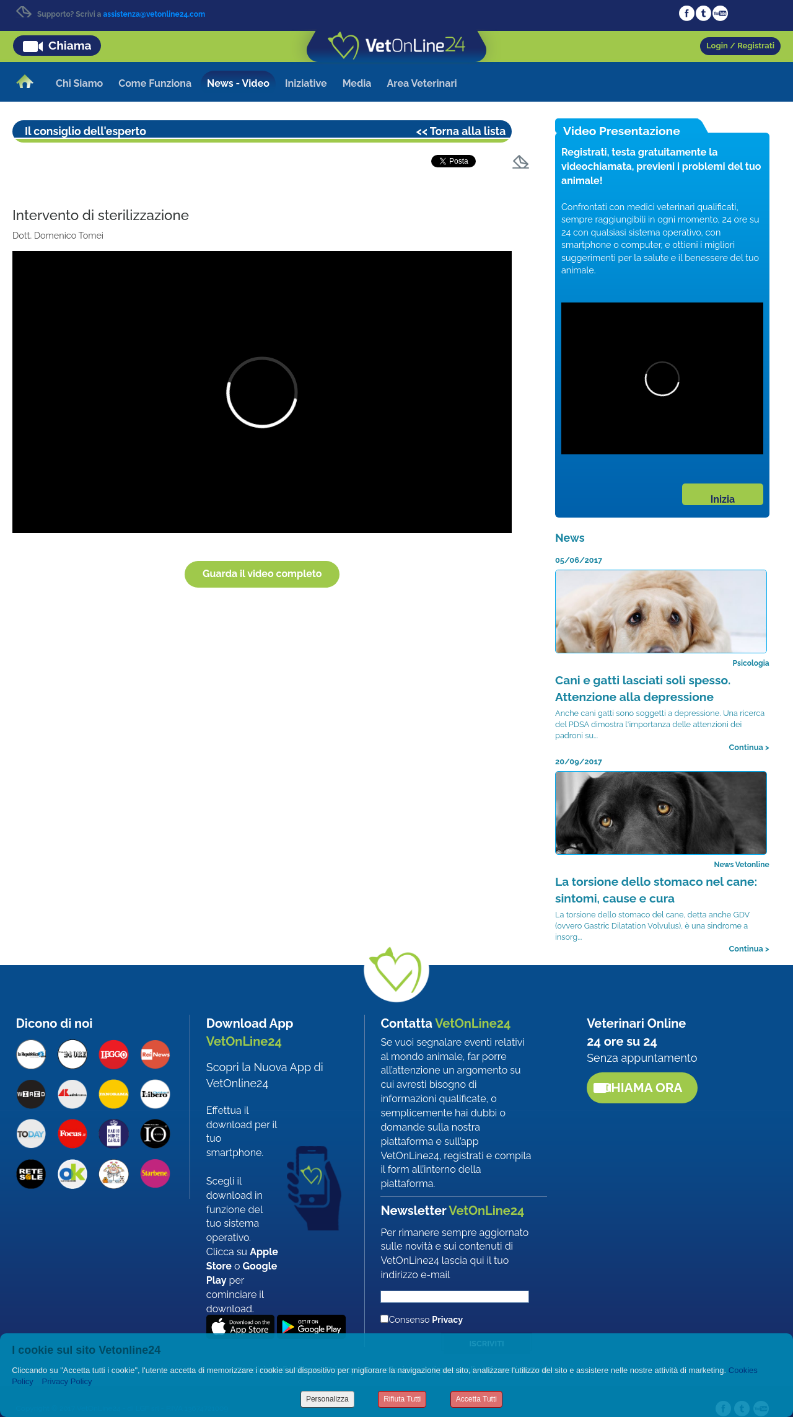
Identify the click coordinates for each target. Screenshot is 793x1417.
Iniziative (306, 83)
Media (357, 83)
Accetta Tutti (476, 1399)
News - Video (238, 83)
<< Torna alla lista (461, 131)
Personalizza (327, 1399)
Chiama (70, 45)
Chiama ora (642, 1087)
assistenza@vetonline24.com (154, 14)
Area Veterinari (422, 83)
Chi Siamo (79, 83)
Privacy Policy (67, 1381)
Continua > (749, 747)
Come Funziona (154, 83)
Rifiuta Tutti (402, 1399)
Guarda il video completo (262, 574)
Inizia (723, 499)
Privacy (447, 1319)
